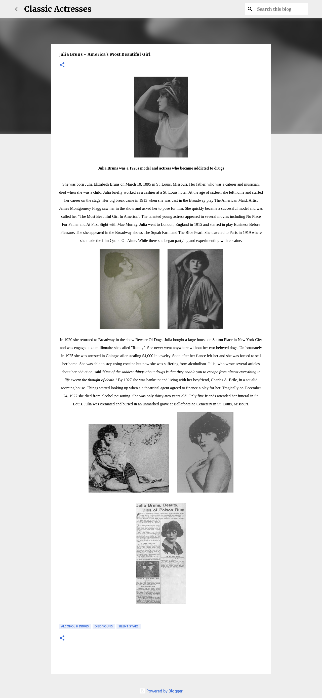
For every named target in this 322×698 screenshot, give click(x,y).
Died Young (104, 626)
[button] (62, 65)
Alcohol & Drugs (75, 626)
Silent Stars (128, 626)
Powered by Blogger (161, 691)
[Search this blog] (281, 9)
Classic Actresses (58, 9)
